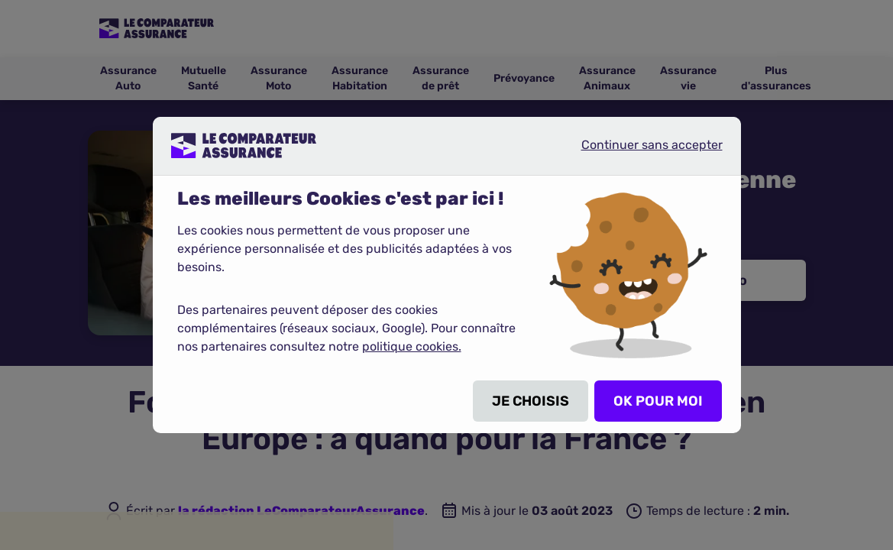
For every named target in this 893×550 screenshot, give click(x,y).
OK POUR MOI (658, 401)
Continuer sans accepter (639, 151)
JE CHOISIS (530, 401)
